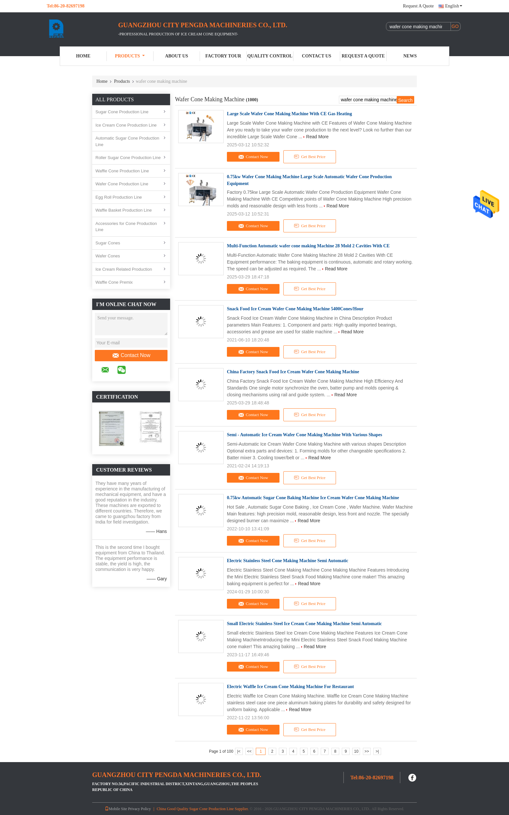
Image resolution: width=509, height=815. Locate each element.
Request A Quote (418, 6)
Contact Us (316, 56)
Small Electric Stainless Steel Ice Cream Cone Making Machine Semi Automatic (304, 623)
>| (377, 751)
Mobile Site (116, 809)
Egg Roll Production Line (118, 197)
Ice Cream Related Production (123, 269)
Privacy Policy (139, 809)
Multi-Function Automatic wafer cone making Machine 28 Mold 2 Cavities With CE (308, 245)
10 (356, 751)
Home (83, 56)
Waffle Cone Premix (114, 282)
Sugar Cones (107, 243)
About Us (176, 56)
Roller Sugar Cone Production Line (128, 157)
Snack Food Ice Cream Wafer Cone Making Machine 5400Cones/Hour (295, 308)
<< (249, 751)
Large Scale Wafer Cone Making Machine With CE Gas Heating (289, 113)
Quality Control (269, 56)
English (453, 6)
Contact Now (131, 355)
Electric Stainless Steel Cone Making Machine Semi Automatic (287, 560)
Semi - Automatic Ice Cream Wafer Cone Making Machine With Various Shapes (304, 434)
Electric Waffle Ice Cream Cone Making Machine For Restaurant (290, 686)
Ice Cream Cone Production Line (126, 125)
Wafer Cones (107, 255)
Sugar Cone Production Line (121, 111)
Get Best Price (310, 156)
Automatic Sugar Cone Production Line (127, 141)
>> (367, 751)
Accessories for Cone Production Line (126, 226)
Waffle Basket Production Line (123, 210)
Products (130, 56)
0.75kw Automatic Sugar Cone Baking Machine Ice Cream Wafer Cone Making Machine (313, 497)
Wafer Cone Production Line (121, 183)
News (410, 56)
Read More (317, 136)
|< (239, 751)
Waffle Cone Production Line (122, 170)
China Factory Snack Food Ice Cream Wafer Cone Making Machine (293, 371)
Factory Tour (223, 56)
